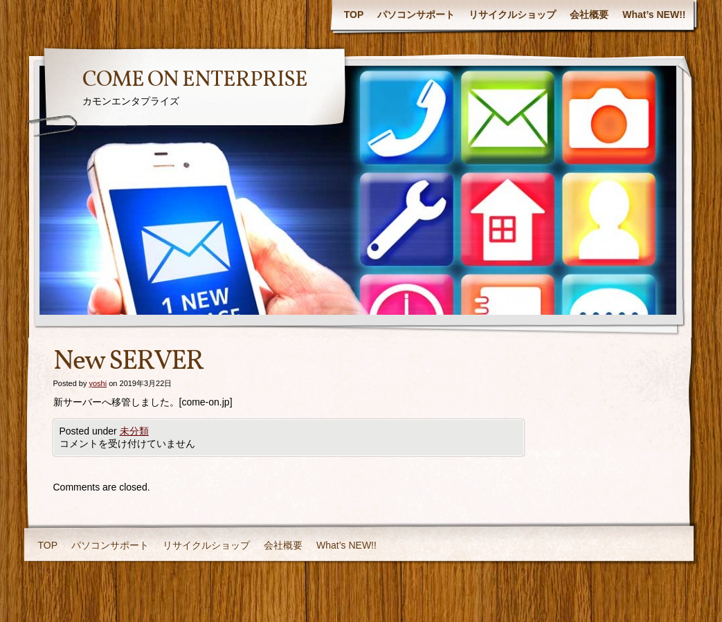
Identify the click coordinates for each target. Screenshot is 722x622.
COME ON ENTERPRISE (194, 80)
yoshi (98, 383)
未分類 (134, 431)
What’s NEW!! (653, 14)
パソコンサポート (416, 14)
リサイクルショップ (512, 14)
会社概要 (589, 14)
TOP (354, 14)
